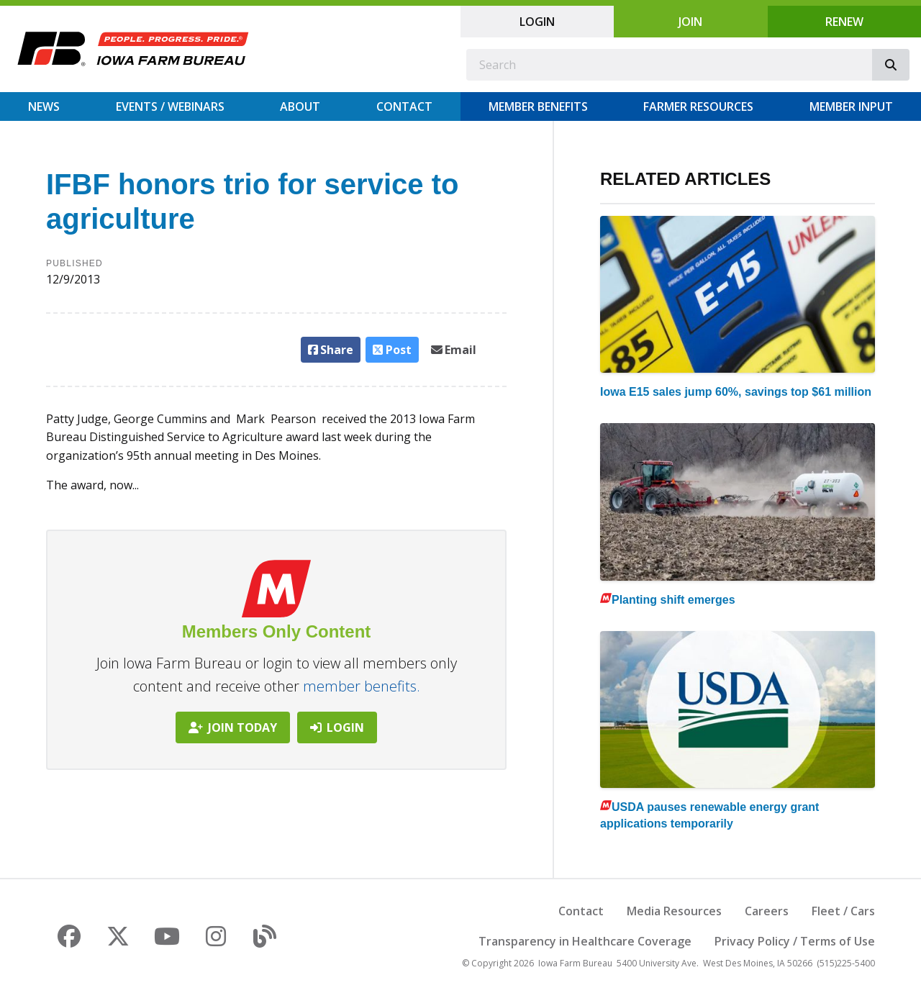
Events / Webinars (170, 106)
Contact (404, 106)
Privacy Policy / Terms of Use (794, 941)
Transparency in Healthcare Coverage (584, 941)
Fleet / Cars (843, 911)
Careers (767, 911)
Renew (844, 22)
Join (690, 22)
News (44, 106)
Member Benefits (538, 106)
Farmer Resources (698, 106)
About (300, 106)
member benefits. (361, 686)
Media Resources (674, 911)
